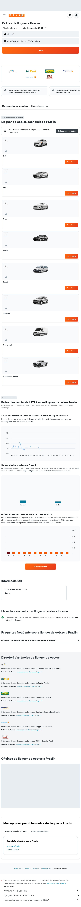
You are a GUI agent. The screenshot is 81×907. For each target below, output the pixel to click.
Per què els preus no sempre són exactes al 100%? (42, 899)
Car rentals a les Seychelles (41, 868)
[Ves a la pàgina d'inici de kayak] (16, 15)
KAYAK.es (17, 868)
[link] (40, 567)
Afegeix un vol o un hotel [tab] (16, 831)
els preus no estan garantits (56, 883)
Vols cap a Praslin (13, 846)
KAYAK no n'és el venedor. (42, 890)
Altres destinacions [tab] (39, 831)
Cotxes (26, 868)
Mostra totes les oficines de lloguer (29, 672)
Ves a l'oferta (71, 162)
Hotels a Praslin (13, 850)
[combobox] (10, 28)
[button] (4, 15)
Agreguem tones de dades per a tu (42, 895)
